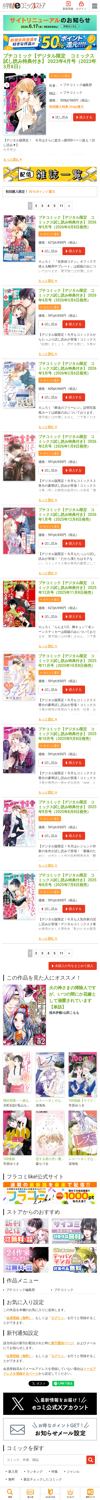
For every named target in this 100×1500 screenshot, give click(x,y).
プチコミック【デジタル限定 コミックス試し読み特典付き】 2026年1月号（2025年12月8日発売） (67, 515)
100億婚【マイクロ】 (83, 1100)
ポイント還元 (62, 75)
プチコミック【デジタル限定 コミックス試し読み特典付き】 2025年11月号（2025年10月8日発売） (67, 661)
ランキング (35, 1471)
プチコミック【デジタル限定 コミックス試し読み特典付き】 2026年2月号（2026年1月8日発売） (67, 441)
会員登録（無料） (19, 1318)
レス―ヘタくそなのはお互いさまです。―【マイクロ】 (83, 1159)
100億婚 (9, 1159)
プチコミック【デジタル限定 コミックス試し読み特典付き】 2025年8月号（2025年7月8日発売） (67, 880)
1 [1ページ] (30, 206)
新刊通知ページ (62, 1343)
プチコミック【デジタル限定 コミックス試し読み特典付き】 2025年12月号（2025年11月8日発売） (67, 588)
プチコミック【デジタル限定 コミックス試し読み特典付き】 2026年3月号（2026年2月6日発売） (67, 368)
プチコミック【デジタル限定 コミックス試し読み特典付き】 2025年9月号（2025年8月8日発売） (67, 807)
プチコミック (72, 93)
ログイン (81, 5)
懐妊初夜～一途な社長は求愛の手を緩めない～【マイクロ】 (17, 1100)
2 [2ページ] (36, 206)
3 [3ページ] (42, 206)
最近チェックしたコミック (42, 1479)
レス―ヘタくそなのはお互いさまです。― (50, 1100)
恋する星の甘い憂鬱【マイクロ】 (50, 1159)
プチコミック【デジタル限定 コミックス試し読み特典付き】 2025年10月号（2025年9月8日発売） (67, 734)
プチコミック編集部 (77, 85)
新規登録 (68, 5)
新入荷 (13, 1471)
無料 (11, 1479)
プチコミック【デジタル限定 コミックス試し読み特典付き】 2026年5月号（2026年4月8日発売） (67, 222)
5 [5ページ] (54, 206)
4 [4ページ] (48, 206)
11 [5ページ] (61, 206)
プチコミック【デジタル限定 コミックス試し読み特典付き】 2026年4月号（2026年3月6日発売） (67, 295)
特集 (54, 1471)
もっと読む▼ (12, 159)
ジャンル (73, 1471)
